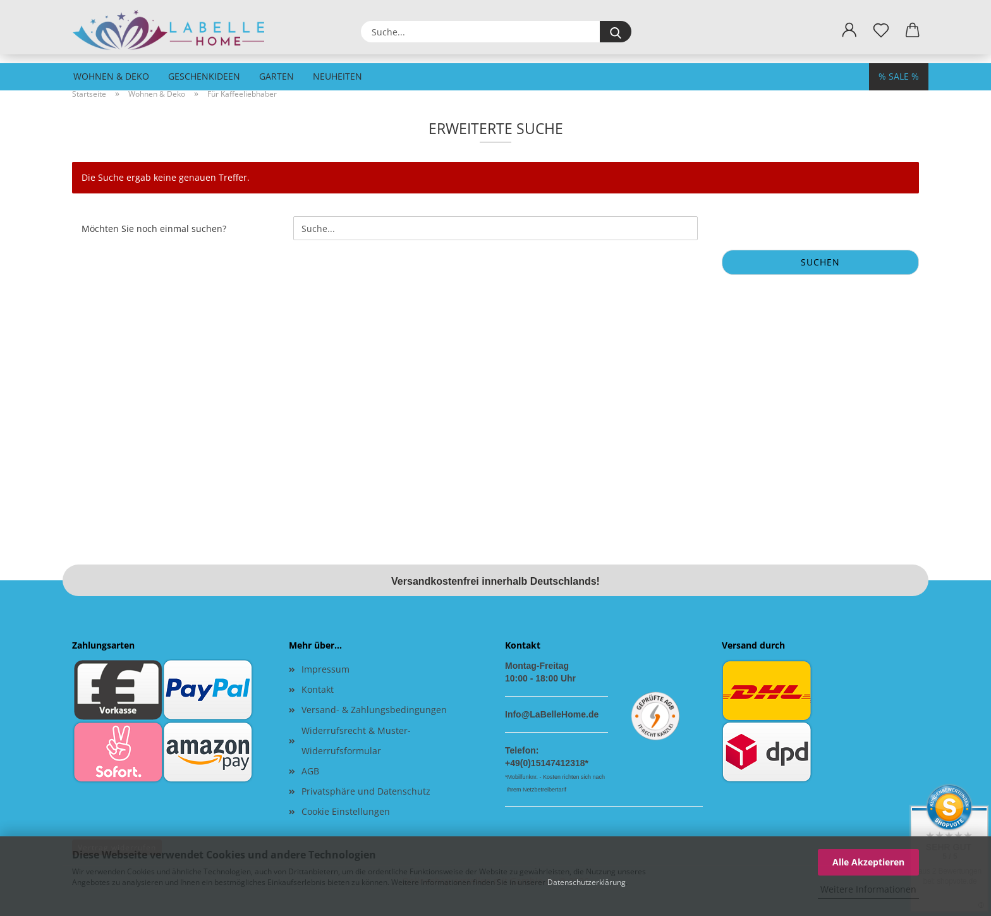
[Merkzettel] (881, 30)
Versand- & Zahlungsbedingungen (374, 710)
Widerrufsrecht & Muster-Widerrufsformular (356, 740)
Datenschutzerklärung (586, 882)
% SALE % (899, 76)
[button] (849, 30)
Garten (276, 76)
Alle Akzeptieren (868, 862)
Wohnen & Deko (111, 76)
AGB (310, 771)
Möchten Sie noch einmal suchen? (154, 229)
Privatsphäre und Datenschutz (365, 791)
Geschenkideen (204, 76)
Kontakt (317, 689)
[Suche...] (615, 31)
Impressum (325, 669)
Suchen (820, 262)
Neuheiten (337, 76)
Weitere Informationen (868, 889)
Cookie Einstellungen (345, 811)
